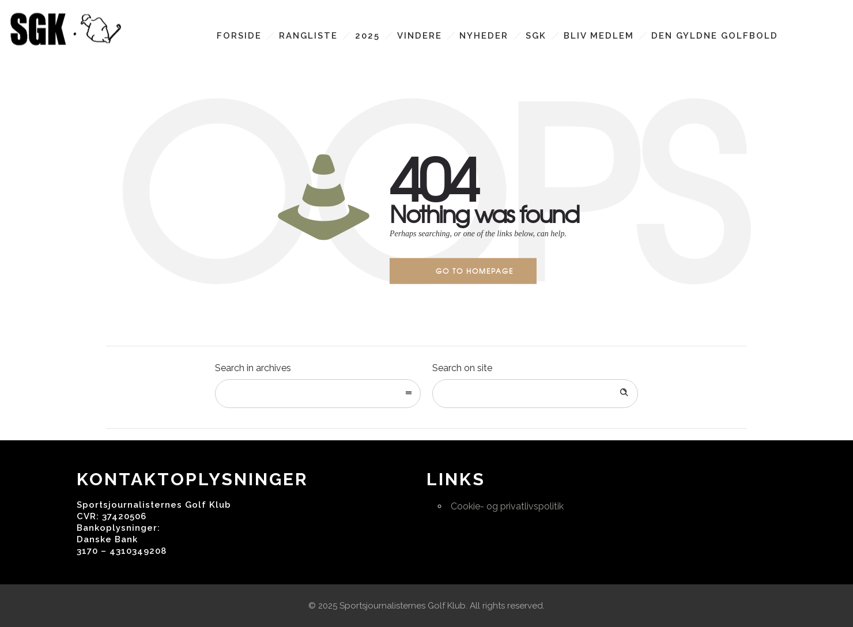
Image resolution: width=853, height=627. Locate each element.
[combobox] (318, 393)
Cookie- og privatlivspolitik (507, 506)
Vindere (419, 36)
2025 (367, 36)
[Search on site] (535, 393)
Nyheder (483, 36)
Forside (239, 36)
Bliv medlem (599, 36)
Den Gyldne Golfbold (714, 36)
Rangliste (308, 36)
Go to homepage (475, 271)
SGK (536, 36)
